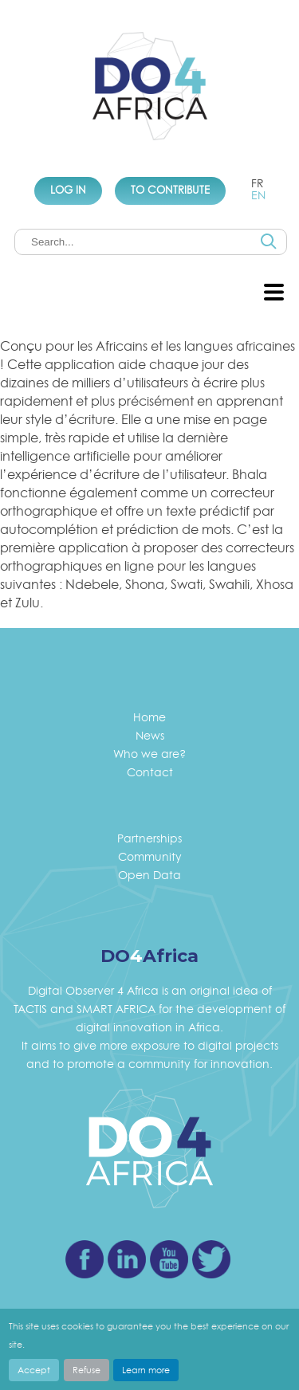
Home (149, 717)
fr (257, 183)
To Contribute (170, 189)
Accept (34, 1370)
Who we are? (149, 753)
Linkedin (127, 1259)
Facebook (84, 1259)
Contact (150, 772)
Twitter (211, 1259)
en (258, 195)
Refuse (86, 1370)
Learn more (146, 1370)
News (150, 735)
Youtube (169, 1259)
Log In (68, 189)
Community (150, 856)
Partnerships (149, 838)
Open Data (149, 875)
